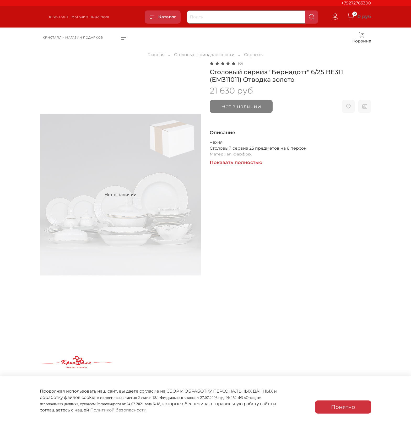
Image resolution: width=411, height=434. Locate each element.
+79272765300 (356, 3)
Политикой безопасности (118, 410)
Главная (156, 54)
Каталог (162, 17)
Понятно (343, 407)
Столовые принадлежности (204, 54)
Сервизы (254, 54)
